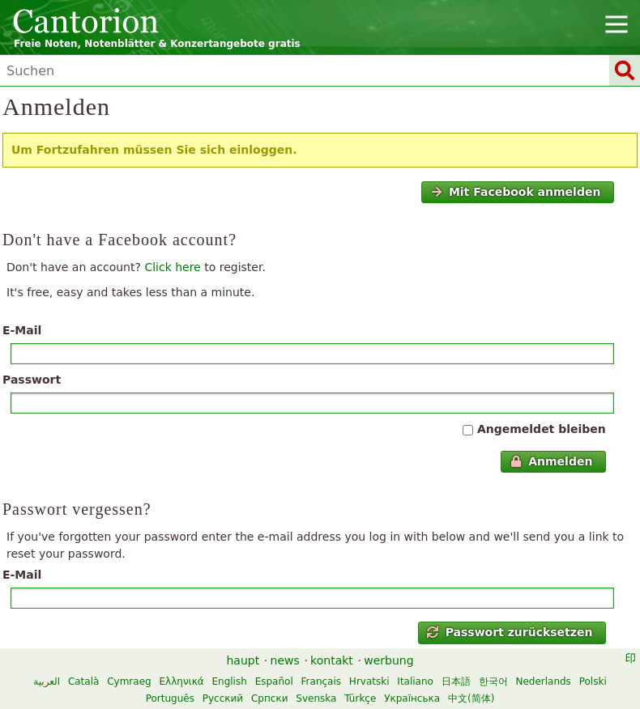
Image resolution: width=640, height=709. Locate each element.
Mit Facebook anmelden (516, 191)
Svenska (316, 698)
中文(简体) (471, 698)
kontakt (331, 660)
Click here (172, 267)
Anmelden (551, 461)
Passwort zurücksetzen (509, 632)
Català (83, 681)
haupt (242, 660)
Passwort (31, 379)
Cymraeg (129, 681)
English (228, 681)
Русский (223, 698)
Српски (269, 698)
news (285, 660)
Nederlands (542, 681)
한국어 (493, 681)
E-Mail (21, 330)
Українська (412, 698)
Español (274, 681)
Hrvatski (369, 681)
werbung (388, 660)
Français (321, 681)
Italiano (415, 681)
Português (170, 698)
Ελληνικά (182, 681)
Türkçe (360, 698)
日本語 (456, 681)
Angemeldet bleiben (541, 428)
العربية (46, 681)
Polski (593, 681)
